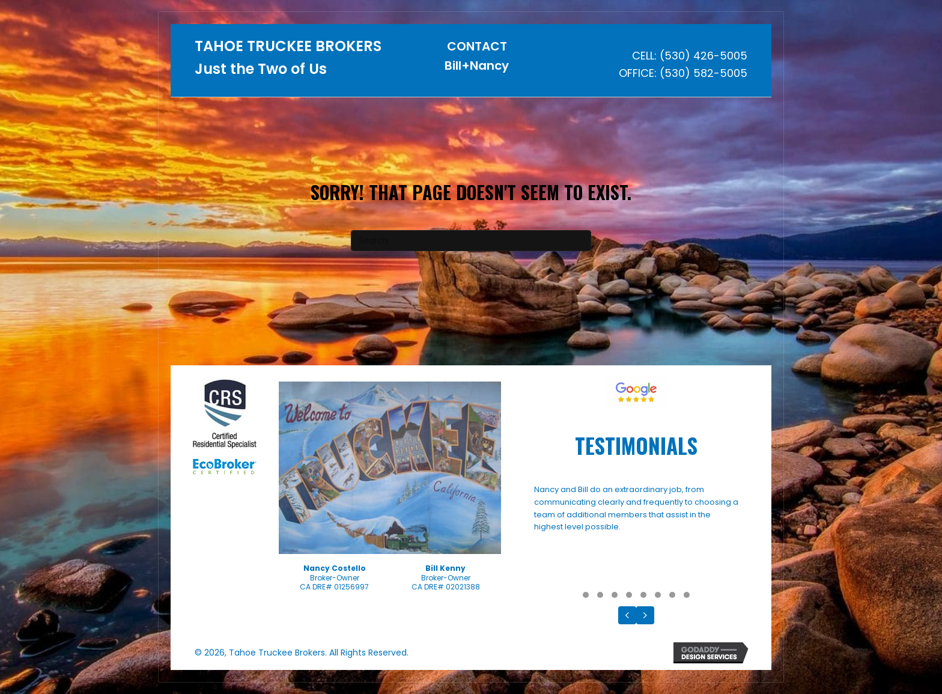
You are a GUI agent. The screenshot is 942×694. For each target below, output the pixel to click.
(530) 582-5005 (703, 73)
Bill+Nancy (477, 65)
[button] (586, 595)
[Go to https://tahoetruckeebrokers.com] (289, 61)
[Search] (471, 240)
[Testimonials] (636, 534)
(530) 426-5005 (703, 55)
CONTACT (477, 46)
